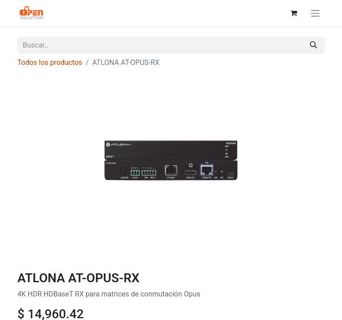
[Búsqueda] (313, 45)
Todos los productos (49, 62)
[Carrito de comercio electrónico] (293, 13)
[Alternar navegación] (315, 13)
